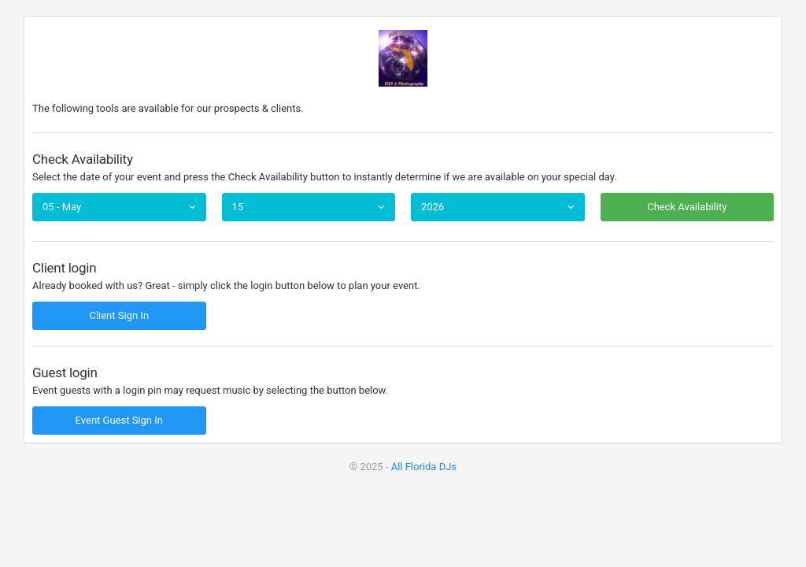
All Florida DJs (424, 466)
